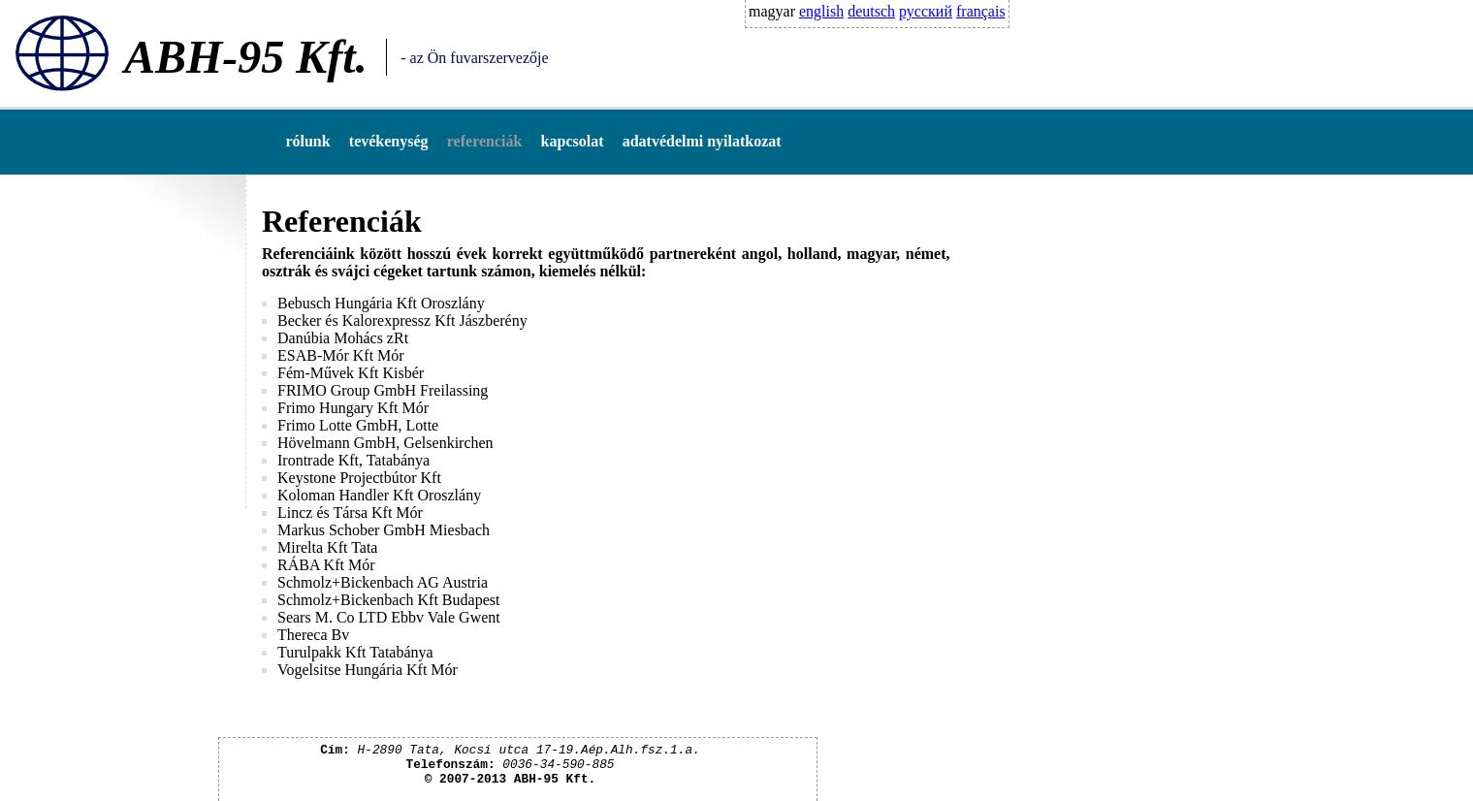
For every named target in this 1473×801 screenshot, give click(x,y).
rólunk (307, 141)
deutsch (871, 11)
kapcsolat (572, 141)
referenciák (485, 141)
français (981, 11)
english (821, 11)
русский (925, 11)
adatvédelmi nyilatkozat (702, 141)
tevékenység (389, 141)
